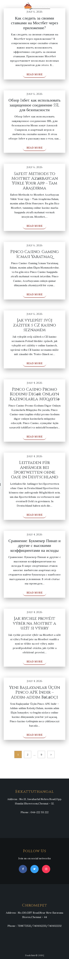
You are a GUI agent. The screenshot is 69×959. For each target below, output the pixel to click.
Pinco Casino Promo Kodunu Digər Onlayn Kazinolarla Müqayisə (34, 394)
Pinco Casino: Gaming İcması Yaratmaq (34, 254)
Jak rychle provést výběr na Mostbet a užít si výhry (34, 623)
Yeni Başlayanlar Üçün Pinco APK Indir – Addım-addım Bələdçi (34, 692)
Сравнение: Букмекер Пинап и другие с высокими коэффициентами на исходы (34, 545)
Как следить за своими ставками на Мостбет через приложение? (34, 23)
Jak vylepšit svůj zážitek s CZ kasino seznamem (34, 325)
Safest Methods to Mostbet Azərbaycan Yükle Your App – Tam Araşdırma (34, 181)
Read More (34, 74)
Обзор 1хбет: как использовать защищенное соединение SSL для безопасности (34, 105)
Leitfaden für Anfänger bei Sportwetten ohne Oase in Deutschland (34, 470)
